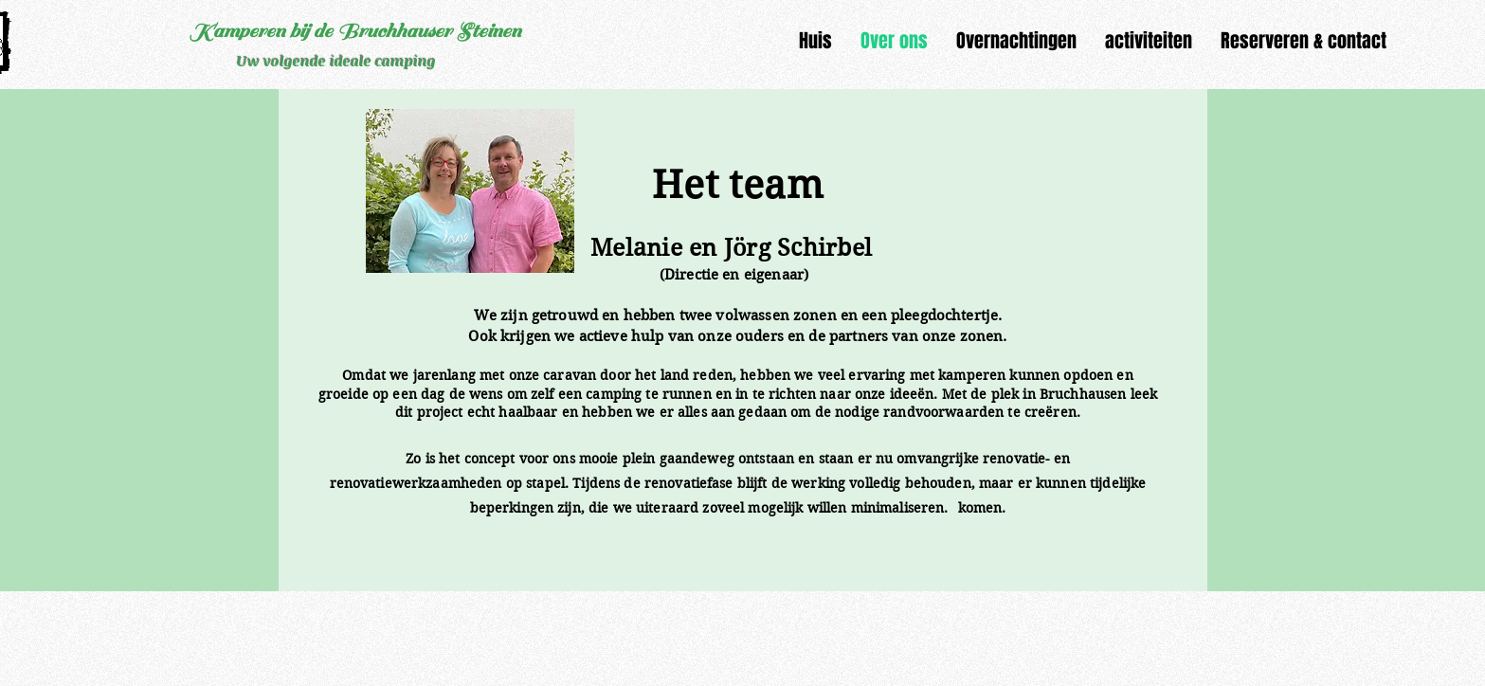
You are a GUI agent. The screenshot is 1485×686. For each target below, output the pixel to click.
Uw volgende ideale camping (336, 60)
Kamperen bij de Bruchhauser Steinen (355, 31)
